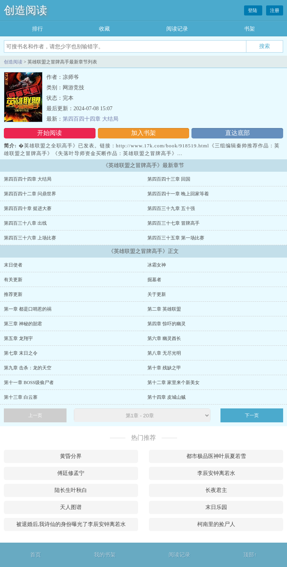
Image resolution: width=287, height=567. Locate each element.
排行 (37, 29)
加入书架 (143, 133)
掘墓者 (154, 279)
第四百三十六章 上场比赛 (30, 238)
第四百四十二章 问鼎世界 (30, 193)
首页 (35, 555)
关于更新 (156, 294)
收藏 (104, 29)
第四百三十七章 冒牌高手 (173, 223)
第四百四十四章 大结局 (90, 119)
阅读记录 (177, 29)
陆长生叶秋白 (71, 490)
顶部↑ (250, 555)
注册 (274, 10)
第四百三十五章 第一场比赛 (175, 238)
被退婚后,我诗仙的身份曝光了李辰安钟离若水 (71, 524)
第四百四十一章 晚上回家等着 (178, 193)
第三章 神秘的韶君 (23, 323)
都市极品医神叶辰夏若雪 (216, 456)
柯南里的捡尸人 (216, 524)
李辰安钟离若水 (216, 473)
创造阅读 (25, 10)
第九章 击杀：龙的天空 (27, 368)
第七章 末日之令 (21, 353)
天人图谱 (71, 507)
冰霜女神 (156, 265)
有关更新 (13, 279)
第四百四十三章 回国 (168, 179)
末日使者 (13, 265)
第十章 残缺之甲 (164, 368)
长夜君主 (216, 490)
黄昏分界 (71, 456)
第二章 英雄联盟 (164, 309)
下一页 (252, 415)
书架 (249, 29)
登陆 (253, 10)
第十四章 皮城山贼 (166, 397)
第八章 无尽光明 (164, 353)
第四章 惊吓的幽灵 (166, 323)
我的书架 (105, 555)
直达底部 (237, 133)
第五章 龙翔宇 (18, 338)
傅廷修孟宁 (70, 473)
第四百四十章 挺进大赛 (27, 208)
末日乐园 (216, 507)
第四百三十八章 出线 (25, 223)
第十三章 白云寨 (21, 397)
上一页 (35, 415)
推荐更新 (13, 294)
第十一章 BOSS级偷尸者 (29, 382)
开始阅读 (49, 133)
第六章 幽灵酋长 (164, 338)
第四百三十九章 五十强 (171, 208)
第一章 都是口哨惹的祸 (27, 309)
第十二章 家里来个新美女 (173, 382)
